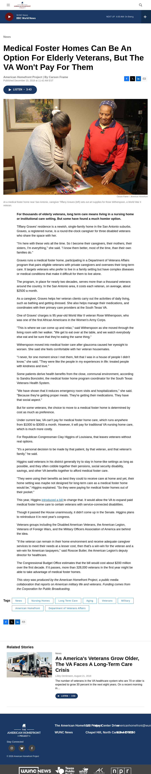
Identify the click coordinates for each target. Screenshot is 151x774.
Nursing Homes (40, 600)
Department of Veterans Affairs (67, 608)
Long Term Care (68, 600)
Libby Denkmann (64, 676)
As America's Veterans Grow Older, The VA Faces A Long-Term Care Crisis (97, 664)
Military (125, 600)
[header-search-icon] (140, 5)
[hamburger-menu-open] (8, 5)
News (7, 36)
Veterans (107, 600)
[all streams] (146, 16)
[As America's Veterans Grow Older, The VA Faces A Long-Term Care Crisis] (29, 664)
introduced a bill (53, 500)
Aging (89, 600)
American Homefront (27, 608)
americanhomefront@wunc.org (130, 725)
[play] (9, 17)
